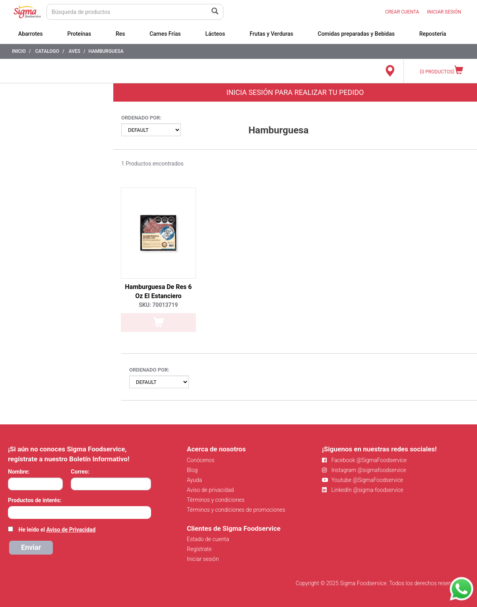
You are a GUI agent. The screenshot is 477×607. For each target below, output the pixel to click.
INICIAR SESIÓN (444, 12)
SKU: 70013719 (158, 305)
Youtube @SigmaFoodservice (362, 480)
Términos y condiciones (215, 500)
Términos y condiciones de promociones (236, 510)
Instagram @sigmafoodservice (364, 470)
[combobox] (79, 512)
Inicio (19, 51)
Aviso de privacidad (210, 490)
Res (120, 34)
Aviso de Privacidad (70, 529)
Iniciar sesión (203, 559)
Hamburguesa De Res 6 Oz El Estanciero (158, 291)
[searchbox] (12, 511)
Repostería (432, 34)
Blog (192, 470)
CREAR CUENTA (402, 12)
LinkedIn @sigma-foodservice (362, 490)
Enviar (31, 547)
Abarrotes (30, 34)
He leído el (56, 529)
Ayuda (194, 480)
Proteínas (79, 34)
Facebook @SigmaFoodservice (364, 460)
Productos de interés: (34, 500)
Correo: (80, 471)
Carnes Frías (165, 34)
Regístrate (199, 549)
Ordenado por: (141, 118)
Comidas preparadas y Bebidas (356, 34)
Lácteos (215, 34)
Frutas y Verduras (271, 34)
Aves (74, 51)
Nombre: (18, 471)
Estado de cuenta (208, 539)
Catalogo (47, 51)
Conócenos (201, 460)
